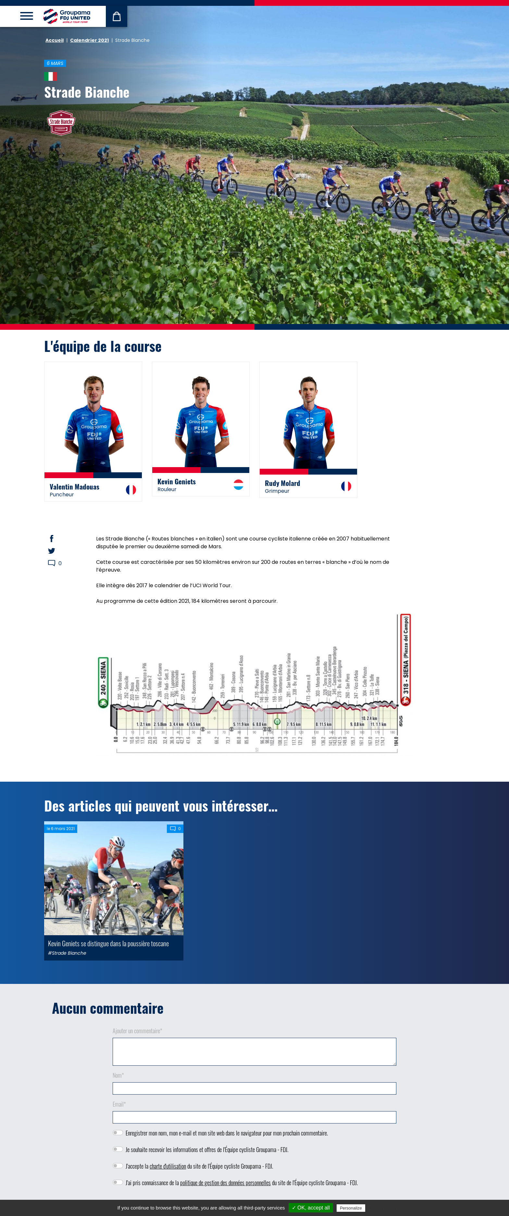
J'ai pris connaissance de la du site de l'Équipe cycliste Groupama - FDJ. (242, 1182)
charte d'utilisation (168, 1166)
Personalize (351, 1208)
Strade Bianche (87, 91)
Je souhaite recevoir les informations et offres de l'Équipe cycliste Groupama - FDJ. (207, 1149)
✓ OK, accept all (311, 1207)
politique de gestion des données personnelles (225, 1182)
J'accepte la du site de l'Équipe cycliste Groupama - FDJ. (199, 1166)
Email (119, 1104)
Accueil (54, 40)
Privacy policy (382, 1207)
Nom (118, 1075)
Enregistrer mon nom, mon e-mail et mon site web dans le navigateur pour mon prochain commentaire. (227, 1133)
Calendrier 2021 (89, 40)
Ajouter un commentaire (137, 1030)
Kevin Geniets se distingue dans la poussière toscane (108, 943)
